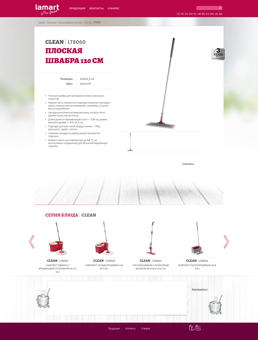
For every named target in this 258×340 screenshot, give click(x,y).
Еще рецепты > (200, 289)
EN (186, 14)
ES (207, 14)
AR (220, 14)
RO (212, 14)
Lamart (47, 10)
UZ (216, 14)
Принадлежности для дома (70, 22)
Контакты (96, 8)
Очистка (88, 22)
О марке (113, 8)
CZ (178, 14)
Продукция (77, 8)
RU (203, 14)
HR (199, 14)
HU (191, 14)
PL (195, 14)
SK (182, 14)
